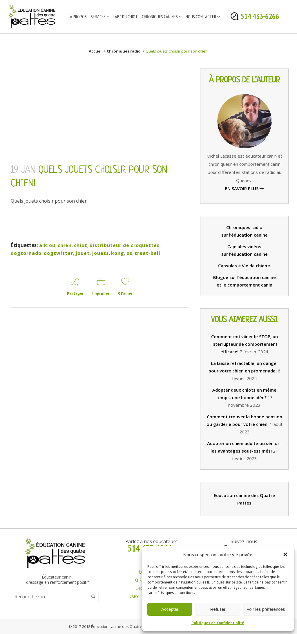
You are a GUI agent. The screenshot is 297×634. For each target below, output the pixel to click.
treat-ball (147, 253)
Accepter (169, 609)
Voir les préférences (266, 609)
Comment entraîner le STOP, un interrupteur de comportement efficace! (244, 344)
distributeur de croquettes (125, 245)
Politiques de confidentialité (217, 622)
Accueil (96, 51)
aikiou (47, 245)
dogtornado (26, 253)
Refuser (218, 609)
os (129, 253)
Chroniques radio (124, 51)
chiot (80, 245)
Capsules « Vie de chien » (244, 266)
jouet (82, 253)
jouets (100, 253)
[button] (285, 554)
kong (117, 253)
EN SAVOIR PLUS (244, 188)
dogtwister (58, 253)
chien (65, 245)
